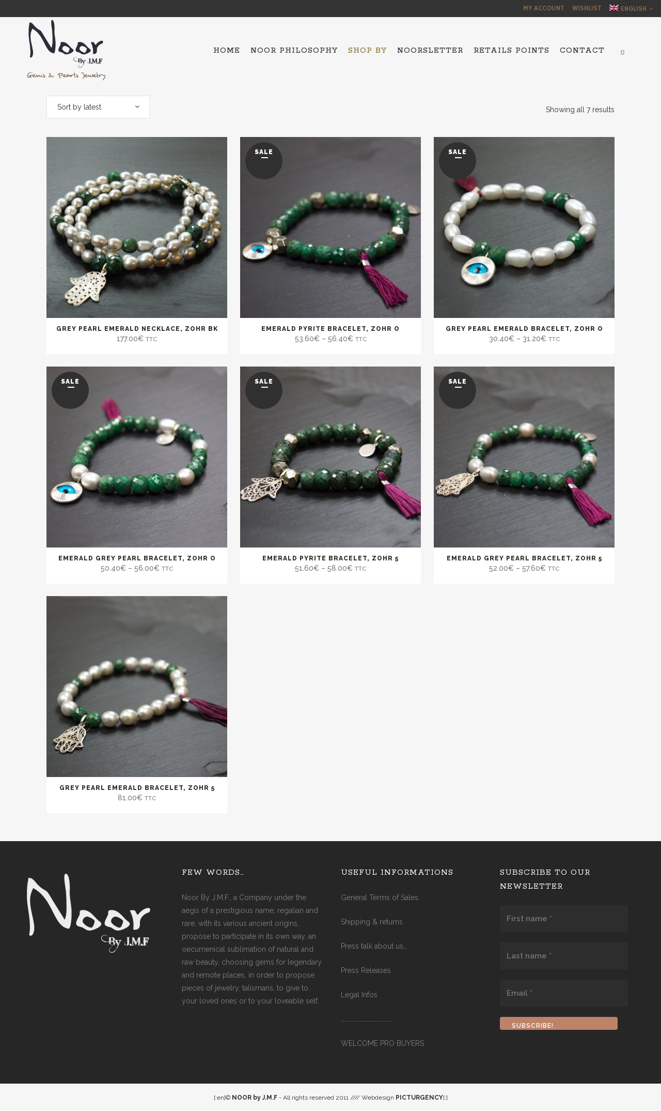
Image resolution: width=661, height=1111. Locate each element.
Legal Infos (359, 995)
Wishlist (587, 8)
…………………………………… (366, 1019)
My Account (543, 8)
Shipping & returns (372, 922)
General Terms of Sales (379, 897)
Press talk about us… (374, 946)
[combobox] (98, 107)
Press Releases (366, 970)
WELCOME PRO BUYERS (382, 1043)
